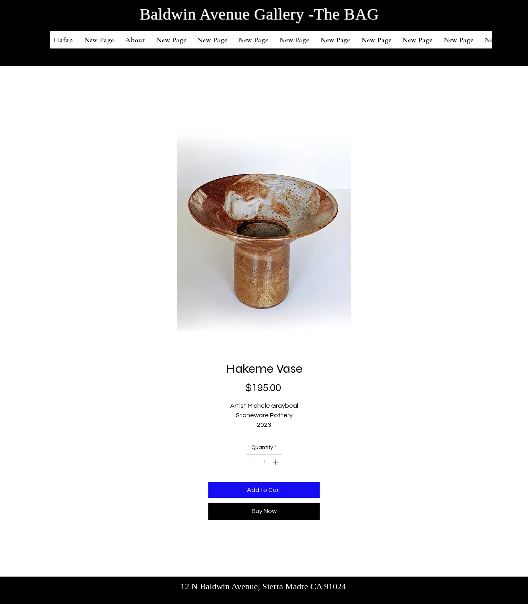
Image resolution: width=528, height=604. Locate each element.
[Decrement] (252, 462)
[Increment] (276, 462)
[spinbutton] (264, 462)
